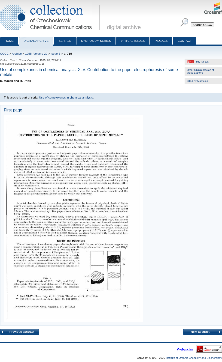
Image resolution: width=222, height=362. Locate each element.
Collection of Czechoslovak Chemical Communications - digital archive (51, 4)
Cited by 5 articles (197, 81)
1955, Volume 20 (36, 53)
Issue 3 (55, 53)
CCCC (4, 53)
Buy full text (203, 61)
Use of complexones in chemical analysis (66, 97)
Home (9, 40)
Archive (17, 53)
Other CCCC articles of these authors (200, 71)
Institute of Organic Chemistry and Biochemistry (194, 357)
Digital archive (36, 40)
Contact (185, 40)
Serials (65, 40)
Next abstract (200, 331)
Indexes (161, 40)
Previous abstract (21, 331)
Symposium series (96, 40)
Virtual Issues (133, 40)
